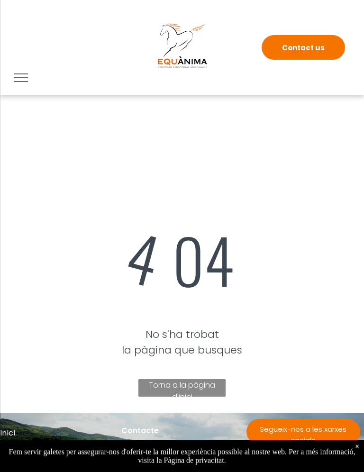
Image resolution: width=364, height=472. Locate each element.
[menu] (21, 77)
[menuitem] (60, 433)
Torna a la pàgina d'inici (182, 388)
